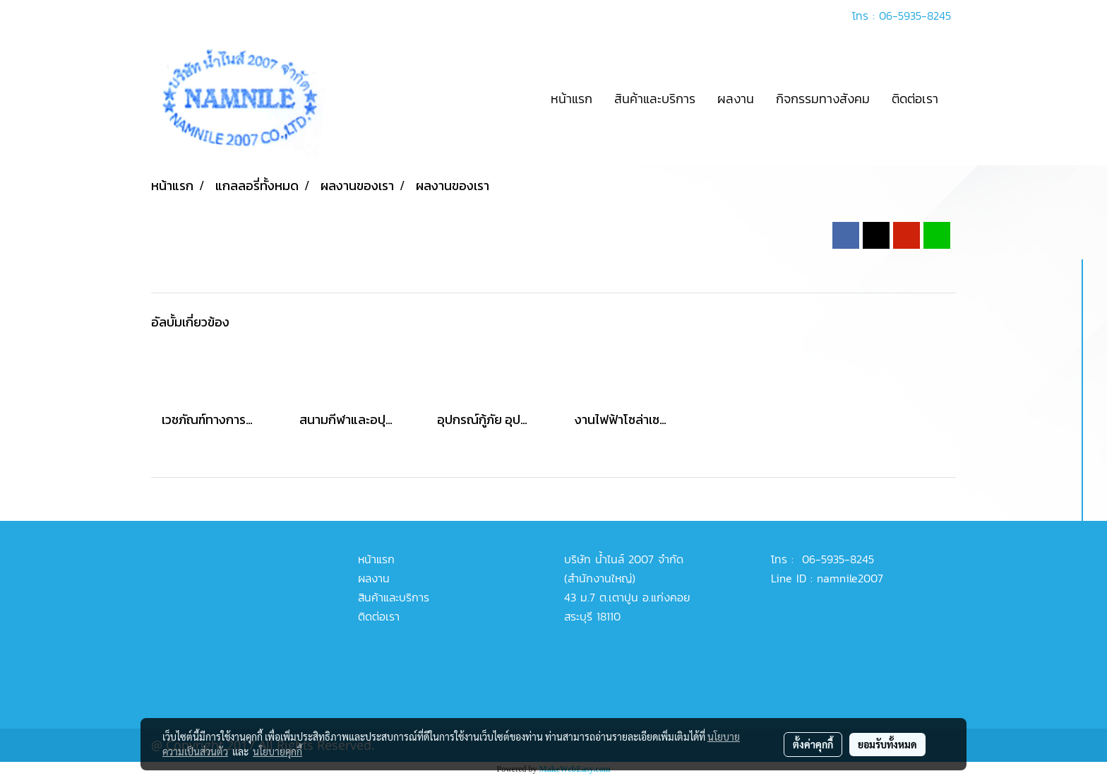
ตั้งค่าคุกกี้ (813, 744)
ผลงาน (735, 98)
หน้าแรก (571, 98)
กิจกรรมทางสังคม (823, 98)
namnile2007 (850, 578)
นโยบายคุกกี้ (277, 751)
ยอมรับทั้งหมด (887, 744)
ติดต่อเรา (915, 98)
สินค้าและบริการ (654, 98)
